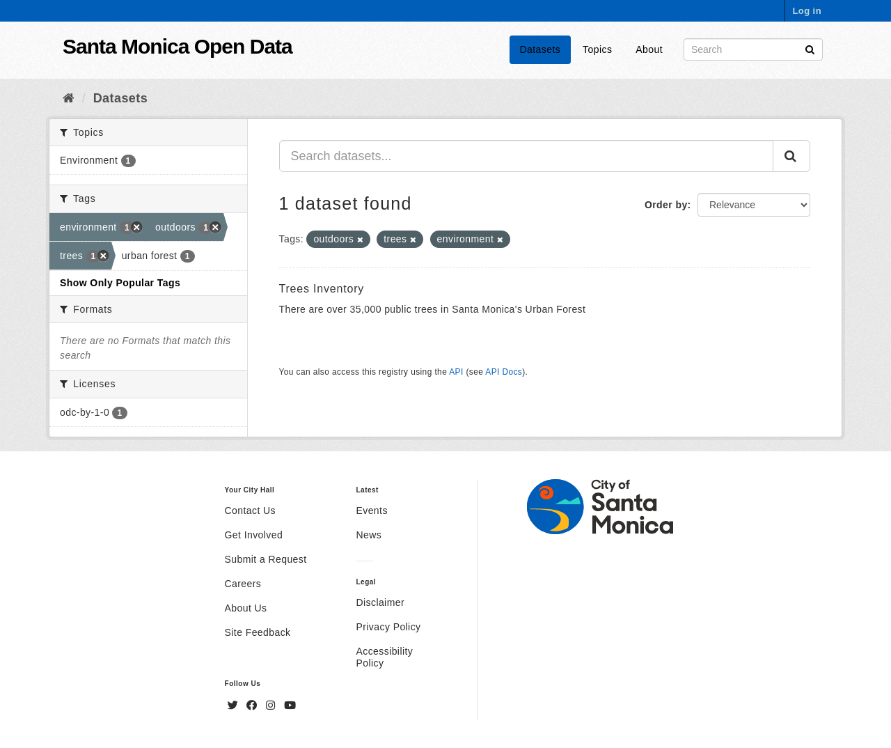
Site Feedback (258, 632)
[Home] (68, 98)
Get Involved (254, 534)
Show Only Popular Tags (120, 282)
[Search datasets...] (526, 156)
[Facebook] (253, 705)
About (649, 49)
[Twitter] (234, 705)
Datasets (540, 49)
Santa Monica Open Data (177, 46)
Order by (666, 204)
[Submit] (810, 48)
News (368, 534)
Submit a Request (266, 559)
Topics (597, 49)
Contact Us (250, 510)
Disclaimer (380, 602)
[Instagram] (272, 705)
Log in (806, 11)
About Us (246, 608)
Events (371, 510)
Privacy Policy (388, 626)
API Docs (503, 372)
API (456, 372)
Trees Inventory (322, 289)
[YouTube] (290, 705)
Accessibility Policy (384, 657)
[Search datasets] (753, 49)
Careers (243, 583)
